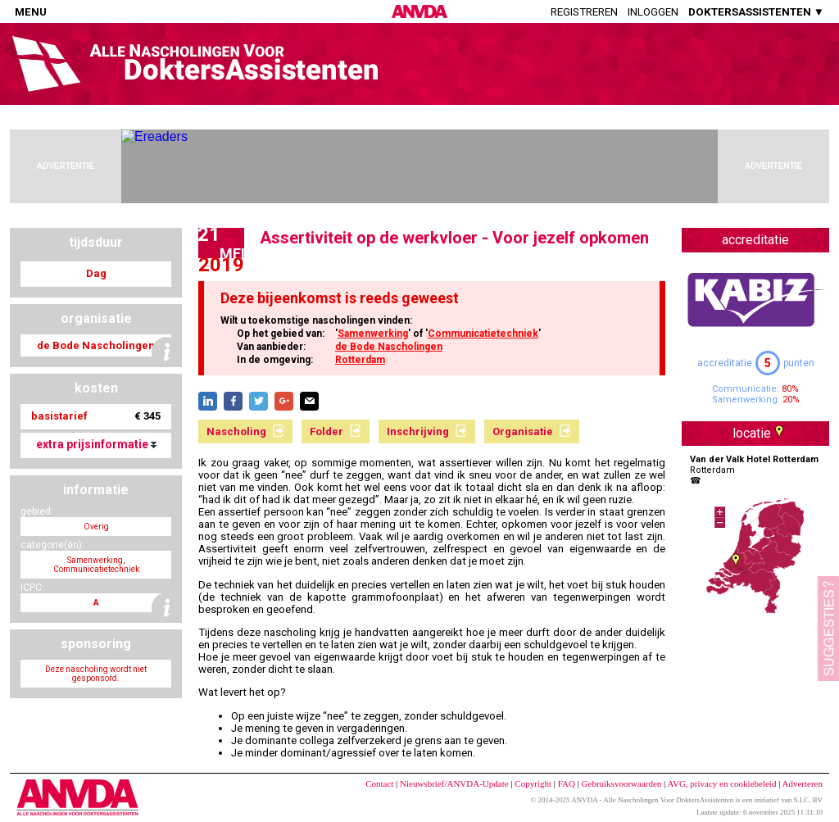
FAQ (566, 783)
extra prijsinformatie (96, 444)
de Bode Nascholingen (388, 346)
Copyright (533, 783)
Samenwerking (373, 333)
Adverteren (802, 783)
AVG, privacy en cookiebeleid (721, 783)
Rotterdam (360, 360)
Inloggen (653, 12)
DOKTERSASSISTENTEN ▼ (756, 12)
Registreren (584, 12)
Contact (379, 783)
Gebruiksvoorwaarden (622, 783)
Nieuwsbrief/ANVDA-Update (454, 783)
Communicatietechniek (483, 333)
